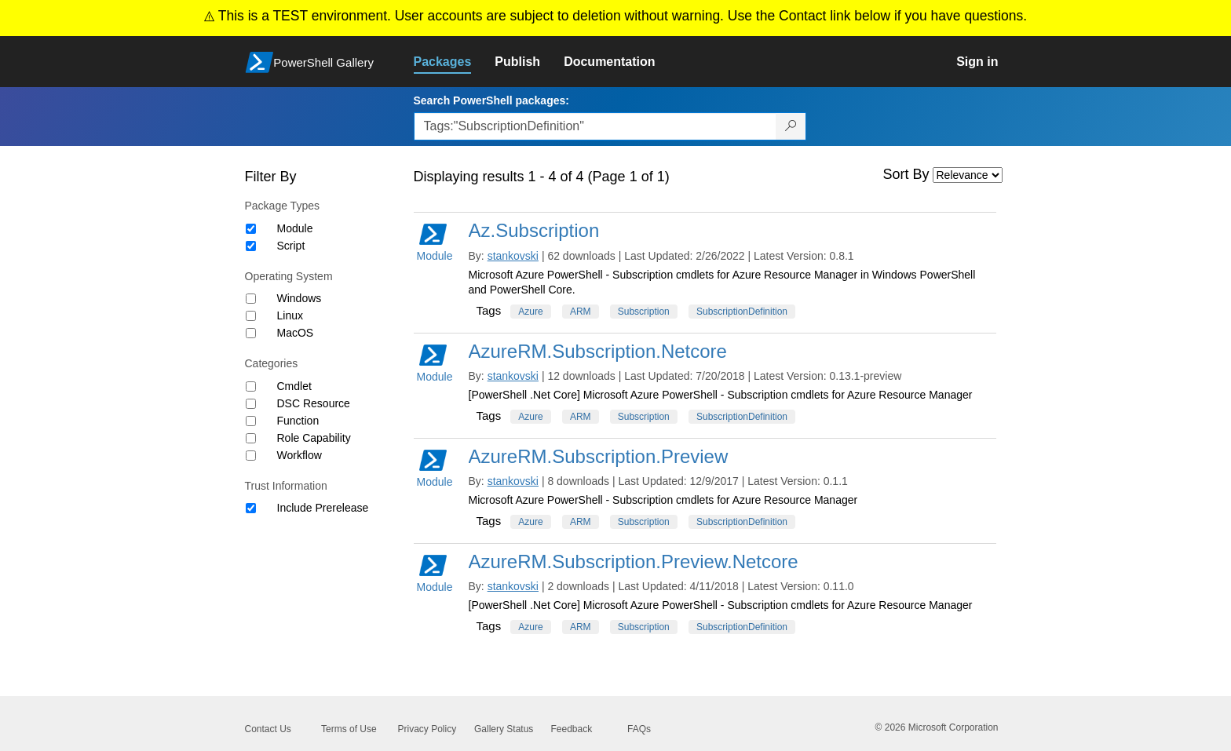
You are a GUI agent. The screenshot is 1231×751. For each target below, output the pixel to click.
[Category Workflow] (251, 455)
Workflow (299, 455)
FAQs (639, 729)
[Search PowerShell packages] (791, 126)
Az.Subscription (534, 230)
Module (295, 228)
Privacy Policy (427, 729)
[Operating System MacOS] (251, 333)
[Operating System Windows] (251, 298)
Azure (530, 311)
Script (291, 245)
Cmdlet (294, 386)
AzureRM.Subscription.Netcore (598, 351)
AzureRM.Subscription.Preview (599, 456)
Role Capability (314, 438)
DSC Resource (313, 403)
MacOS (295, 332)
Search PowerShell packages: (491, 100)
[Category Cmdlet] (251, 386)
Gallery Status (503, 729)
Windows (299, 298)
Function (298, 420)
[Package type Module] (251, 229)
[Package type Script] (251, 246)
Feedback (572, 729)
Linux (290, 315)
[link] (454, 62)
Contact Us (268, 729)
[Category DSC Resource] (251, 404)
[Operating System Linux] (251, 316)
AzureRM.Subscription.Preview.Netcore (633, 561)
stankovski (513, 256)
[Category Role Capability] (251, 438)
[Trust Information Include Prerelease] (251, 508)
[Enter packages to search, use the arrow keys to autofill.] (595, 126)
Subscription (644, 311)
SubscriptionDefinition (741, 311)
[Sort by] (968, 175)
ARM (580, 311)
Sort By (906, 174)
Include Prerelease (323, 507)
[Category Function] (251, 421)
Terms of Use (349, 729)
